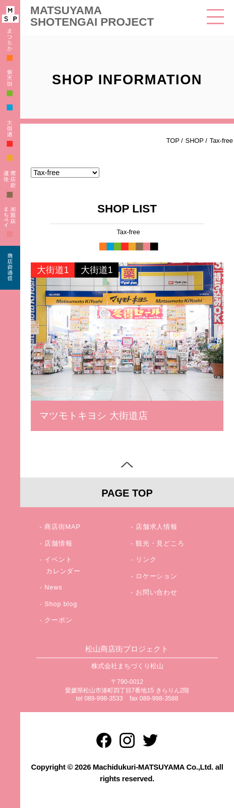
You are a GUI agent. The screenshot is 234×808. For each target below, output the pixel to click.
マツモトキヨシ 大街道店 (93, 415)
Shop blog (60, 604)
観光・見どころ (160, 543)
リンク (146, 559)
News (53, 587)
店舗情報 (58, 543)
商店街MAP (62, 526)
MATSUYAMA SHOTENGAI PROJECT (92, 16)
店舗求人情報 (157, 526)
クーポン (58, 620)
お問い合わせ (157, 592)
